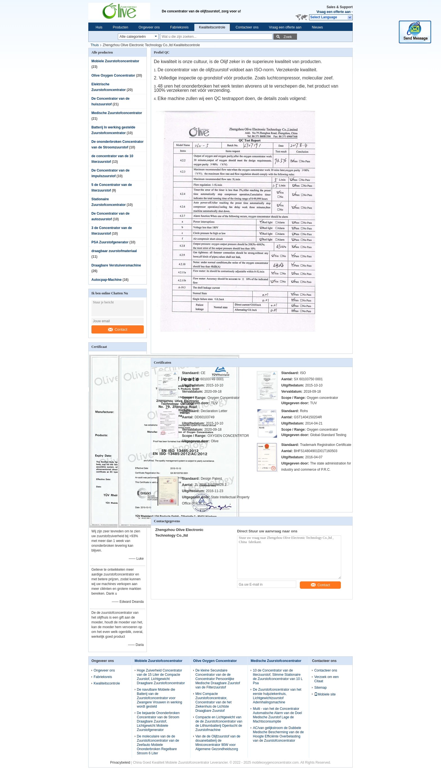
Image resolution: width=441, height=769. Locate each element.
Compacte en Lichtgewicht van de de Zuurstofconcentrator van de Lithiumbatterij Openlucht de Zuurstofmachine (218, 723)
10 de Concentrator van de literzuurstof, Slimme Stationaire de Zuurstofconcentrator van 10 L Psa (277, 676)
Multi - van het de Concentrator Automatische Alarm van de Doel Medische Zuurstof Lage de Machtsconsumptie (277, 715)
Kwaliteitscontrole (212, 27)
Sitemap (320, 688)
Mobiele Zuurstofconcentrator (115, 61)
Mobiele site (325, 694)
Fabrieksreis (179, 27)
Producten (120, 27)
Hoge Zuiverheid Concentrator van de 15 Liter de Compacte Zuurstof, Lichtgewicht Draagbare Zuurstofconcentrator (161, 676)
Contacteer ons (247, 27)
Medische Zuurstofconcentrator (116, 113)
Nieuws (317, 27)
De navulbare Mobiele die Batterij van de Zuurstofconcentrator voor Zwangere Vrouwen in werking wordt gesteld (159, 698)
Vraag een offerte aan (333, 12)
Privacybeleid (120, 762)
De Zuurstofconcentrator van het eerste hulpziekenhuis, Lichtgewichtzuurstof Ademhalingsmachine (277, 696)
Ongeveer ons (149, 27)
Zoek (288, 37)
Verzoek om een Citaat (326, 679)
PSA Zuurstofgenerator (110, 242)
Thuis (95, 45)
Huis (99, 27)
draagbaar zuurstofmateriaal (114, 251)
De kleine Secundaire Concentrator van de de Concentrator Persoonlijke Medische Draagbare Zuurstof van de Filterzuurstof (217, 678)
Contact (117, 329)
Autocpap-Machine (106, 280)
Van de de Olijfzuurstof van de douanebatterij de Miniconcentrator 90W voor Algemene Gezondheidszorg (217, 742)
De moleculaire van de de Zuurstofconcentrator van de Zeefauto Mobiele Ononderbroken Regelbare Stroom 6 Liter (158, 744)
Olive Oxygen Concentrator (113, 75)
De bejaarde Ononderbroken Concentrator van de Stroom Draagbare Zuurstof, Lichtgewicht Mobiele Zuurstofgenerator (158, 721)
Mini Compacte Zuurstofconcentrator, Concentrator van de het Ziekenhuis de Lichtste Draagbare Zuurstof (213, 702)
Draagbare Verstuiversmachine (116, 265)
